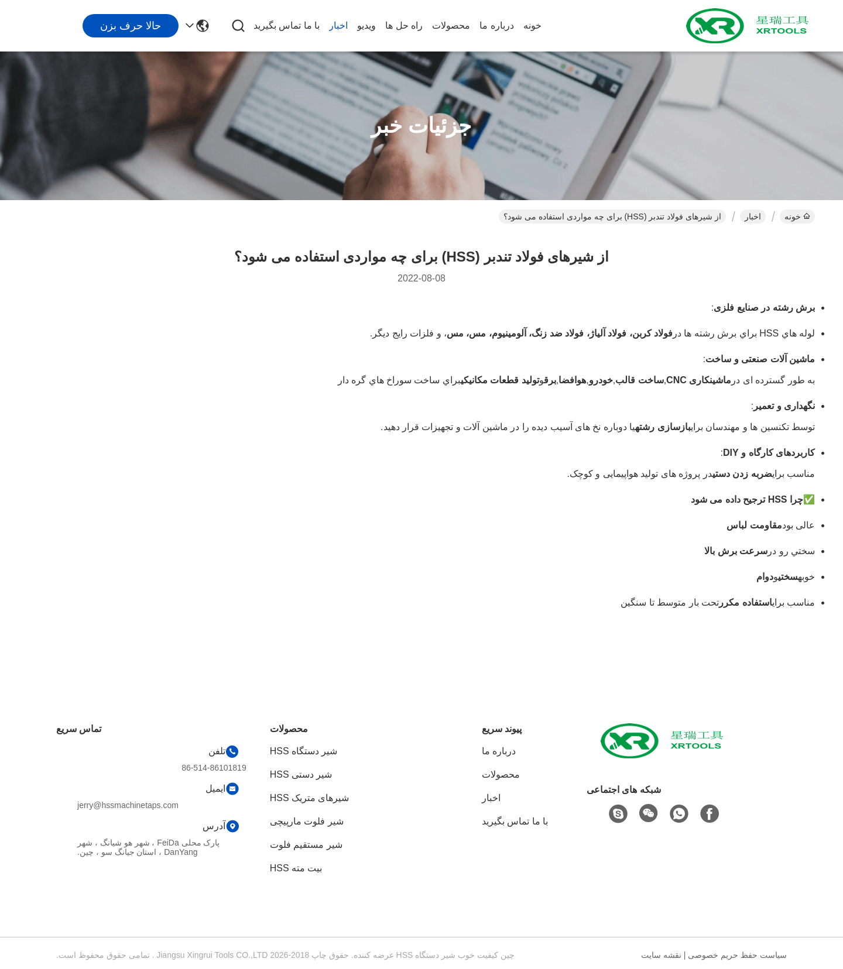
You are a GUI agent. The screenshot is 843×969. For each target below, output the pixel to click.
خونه (532, 25)
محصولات (451, 25)
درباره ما (496, 25)
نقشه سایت (661, 955)
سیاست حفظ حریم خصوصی (737, 955)
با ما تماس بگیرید (286, 25)
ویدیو (366, 25)
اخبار (338, 25)
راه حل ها (404, 25)
